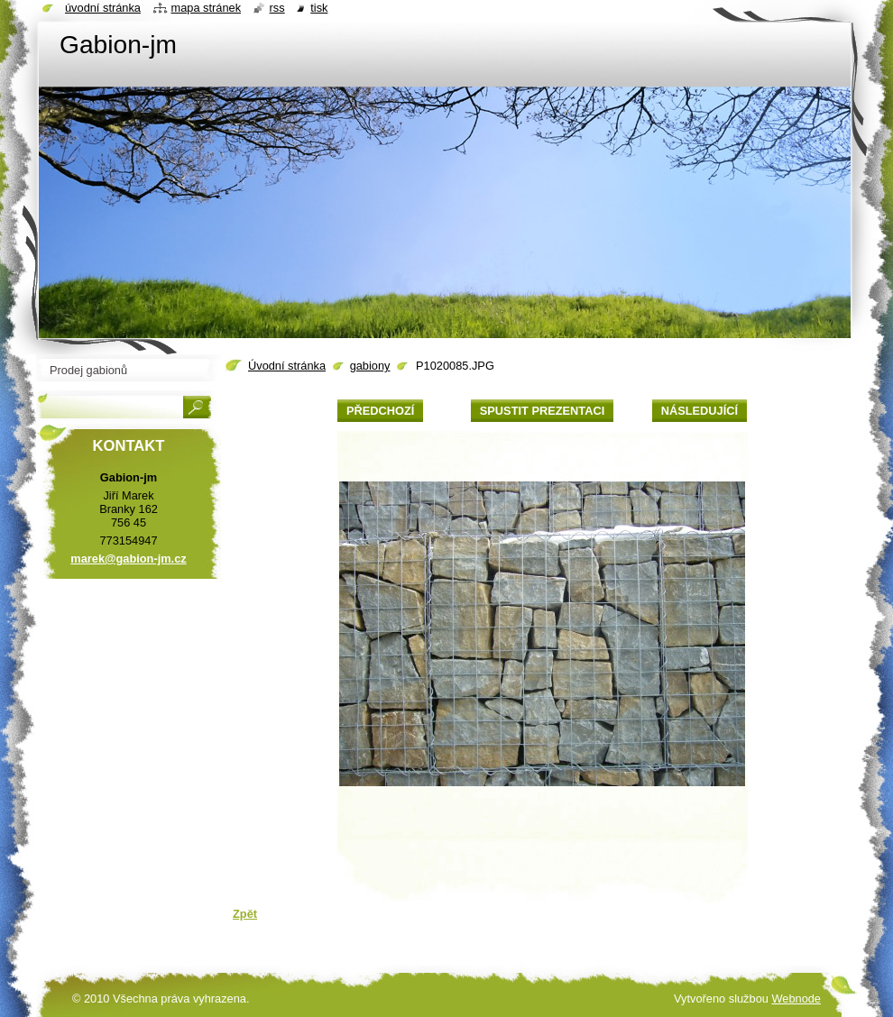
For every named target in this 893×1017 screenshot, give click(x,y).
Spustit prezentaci (542, 410)
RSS (277, 7)
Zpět (245, 914)
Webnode (796, 998)
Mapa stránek (206, 7)
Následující (699, 410)
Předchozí (380, 410)
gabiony (370, 365)
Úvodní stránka (287, 365)
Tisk (318, 7)
